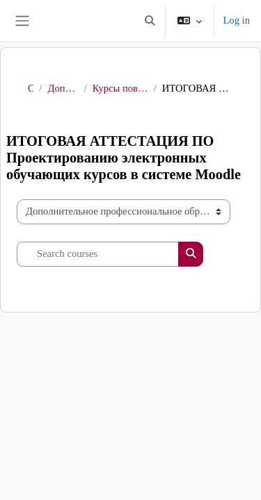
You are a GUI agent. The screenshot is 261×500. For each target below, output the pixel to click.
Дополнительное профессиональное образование (62, 88)
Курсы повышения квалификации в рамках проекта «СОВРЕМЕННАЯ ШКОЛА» (120, 88)
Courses (30, 88)
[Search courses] (98, 254)
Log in (236, 20)
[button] (149, 21)
